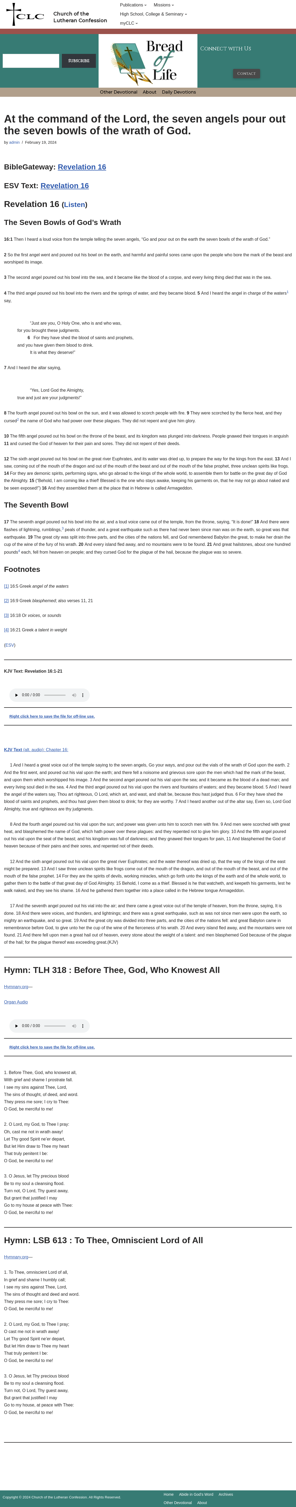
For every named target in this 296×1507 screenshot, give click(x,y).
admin (14, 142)
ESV (9, 645)
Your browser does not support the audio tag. (49, 695)
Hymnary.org (16, 986)
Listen (74, 205)
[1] (6, 586)
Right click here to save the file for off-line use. (52, 716)
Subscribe (78, 61)
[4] (6, 630)
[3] (6, 615)
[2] (6, 600)
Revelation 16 (82, 167)
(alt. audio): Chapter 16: (36, 749)
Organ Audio (16, 1002)
